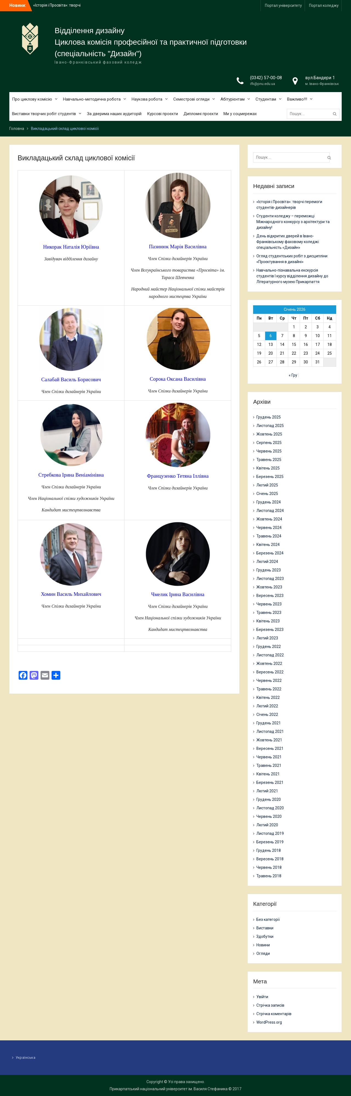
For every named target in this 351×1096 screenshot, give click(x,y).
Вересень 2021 (270, 748)
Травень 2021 (268, 765)
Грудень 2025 (268, 417)
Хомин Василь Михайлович (71, 594)
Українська (25, 1057)
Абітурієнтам (232, 99)
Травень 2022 (268, 689)
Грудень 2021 (268, 723)
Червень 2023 (269, 604)
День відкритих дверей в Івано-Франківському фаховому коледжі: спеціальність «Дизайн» (287, 242)
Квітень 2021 (268, 774)
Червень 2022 (269, 680)
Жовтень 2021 (269, 740)
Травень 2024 (268, 536)
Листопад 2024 (270, 510)
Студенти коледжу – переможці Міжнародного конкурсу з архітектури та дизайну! (293, 222)
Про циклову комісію (32, 99)
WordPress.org (269, 1022)
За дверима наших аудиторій (114, 113)
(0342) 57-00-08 (266, 77)
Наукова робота (147, 99)
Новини (263, 945)
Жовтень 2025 (269, 434)
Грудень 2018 (268, 850)
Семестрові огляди (191, 99)
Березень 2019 (270, 842)
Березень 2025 (270, 476)
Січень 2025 (267, 493)
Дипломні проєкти (200, 113)
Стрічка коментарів (273, 1014)
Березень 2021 (270, 782)
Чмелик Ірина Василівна (177, 594)
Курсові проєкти (162, 113)
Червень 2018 (269, 867)
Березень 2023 (270, 629)
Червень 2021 (269, 757)
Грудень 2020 (268, 799)
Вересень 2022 (270, 672)
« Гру (293, 375)
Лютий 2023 (267, 638)
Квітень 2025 (268, 468)
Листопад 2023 (270, 578)
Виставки (264, 928)
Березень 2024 (270, 553)
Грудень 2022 (268, 646)
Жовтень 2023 (269, 587)
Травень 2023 (268, 612)
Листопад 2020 (270, 808)
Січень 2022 (267, 714)
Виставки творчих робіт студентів (44, 113)
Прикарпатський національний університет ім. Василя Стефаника (169, 1089)
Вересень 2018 (270, 859)
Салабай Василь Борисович (71, 379)
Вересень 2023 (270, 595)
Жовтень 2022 (269, 663)
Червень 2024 (269, 527)
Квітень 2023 (268, 621)
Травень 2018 (268, 876)
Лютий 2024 (267, 561)
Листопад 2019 (270, 833)
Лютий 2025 (267, 485)
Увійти (262, 997)
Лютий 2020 (267, 825)
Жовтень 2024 (269, 519)
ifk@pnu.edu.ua (262, 84)
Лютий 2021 (267, 791)
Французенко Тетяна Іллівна (178, 476)
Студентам (266, 99)
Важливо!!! (297, 99)
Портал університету (283, 5)
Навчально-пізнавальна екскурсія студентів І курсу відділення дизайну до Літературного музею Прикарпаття (292, 276)
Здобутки (264, 936)
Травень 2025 (268, 459)
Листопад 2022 (270, 655)
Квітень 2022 (268, 697)
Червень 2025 (269, 451)
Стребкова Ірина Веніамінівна (71, 475)
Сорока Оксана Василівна (178, 379)
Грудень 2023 (268, 570)
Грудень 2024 (268, 502)
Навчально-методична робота (92, 99)
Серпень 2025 (269, 442)
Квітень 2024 (268, 544)
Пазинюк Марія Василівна (177, 246)
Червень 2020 (269, 816)
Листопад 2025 (270, 425)
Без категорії (268, 919)
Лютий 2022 (267, 706)
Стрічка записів (270, 1005)
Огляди (263, 953)
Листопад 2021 (270, 731)
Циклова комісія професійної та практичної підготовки (151, 42)
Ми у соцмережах (240, 113)
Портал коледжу (324, 5)
